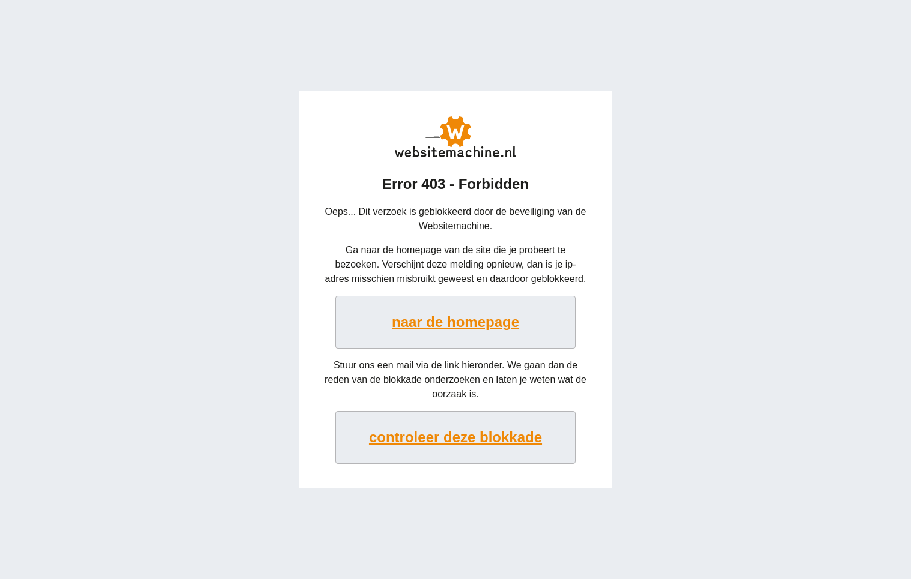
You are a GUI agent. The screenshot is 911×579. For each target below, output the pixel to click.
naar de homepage (455, 322)
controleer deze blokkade (455, 437)
